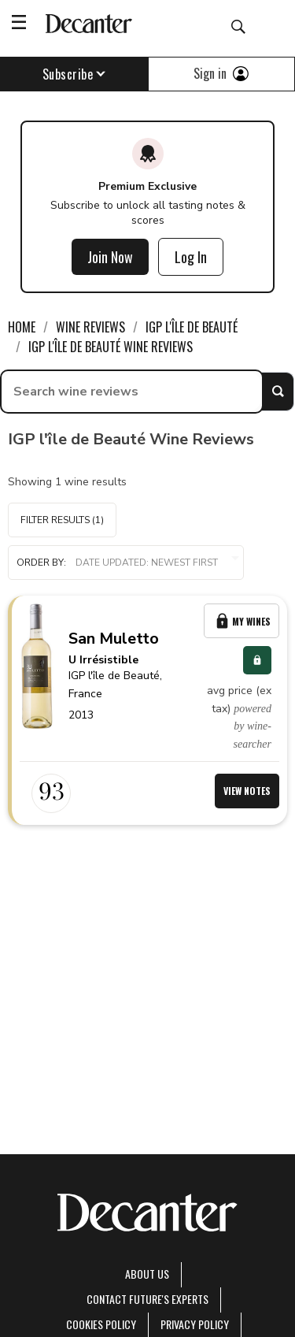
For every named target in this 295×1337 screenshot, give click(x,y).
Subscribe (74, 74)
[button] (126, 562)
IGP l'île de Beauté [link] (192, 327)
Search (277, 391)
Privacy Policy (194, 1324)
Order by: (126, 563)
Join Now (110, 257)
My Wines (241, 621)
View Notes (247, 790)
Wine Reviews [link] (90, 327)
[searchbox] (132, 391)
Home (21, 327)
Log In (191, 257)
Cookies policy (101, 1324)
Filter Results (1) (62, 520)
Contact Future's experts (147, 1299)
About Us (147, 1273)
